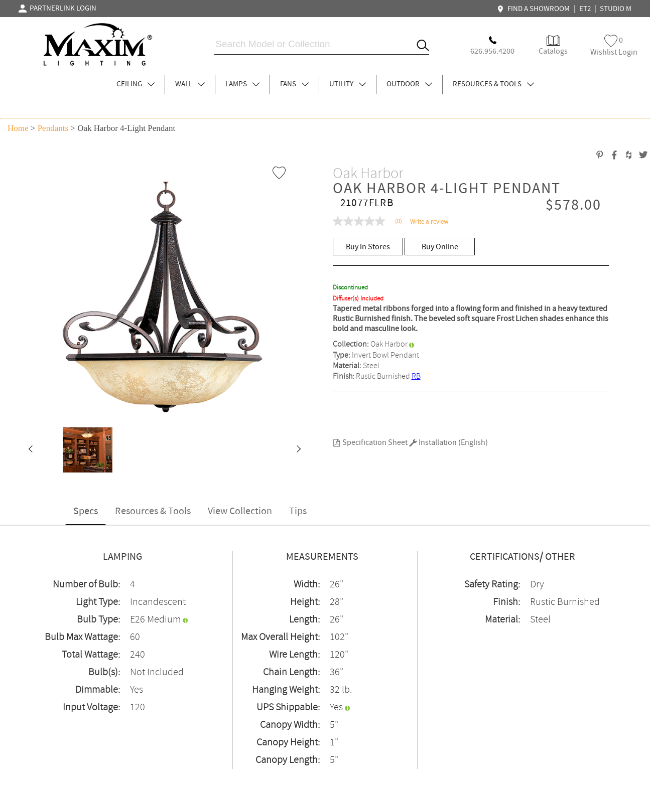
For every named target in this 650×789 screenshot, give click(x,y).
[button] (30, 450)
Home (18, 128)
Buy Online (440, 247)
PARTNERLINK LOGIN (57, 9)
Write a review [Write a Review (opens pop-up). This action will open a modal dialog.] (429, 222)
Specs (85, 511)
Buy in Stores (368, 247)
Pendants (53, 128)
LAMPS (242, 84)
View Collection (240, 511)
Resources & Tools (153, 511)
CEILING (135, 84)
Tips (298, 511)
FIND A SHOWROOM (534, 9)
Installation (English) (448, 442)
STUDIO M (615, 9)
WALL (190, 84)
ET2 (585, 9)
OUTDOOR (409, 84)
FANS (294, 84)
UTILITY (347, 84)
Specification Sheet (370, 442)
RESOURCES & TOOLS (493, 84)
